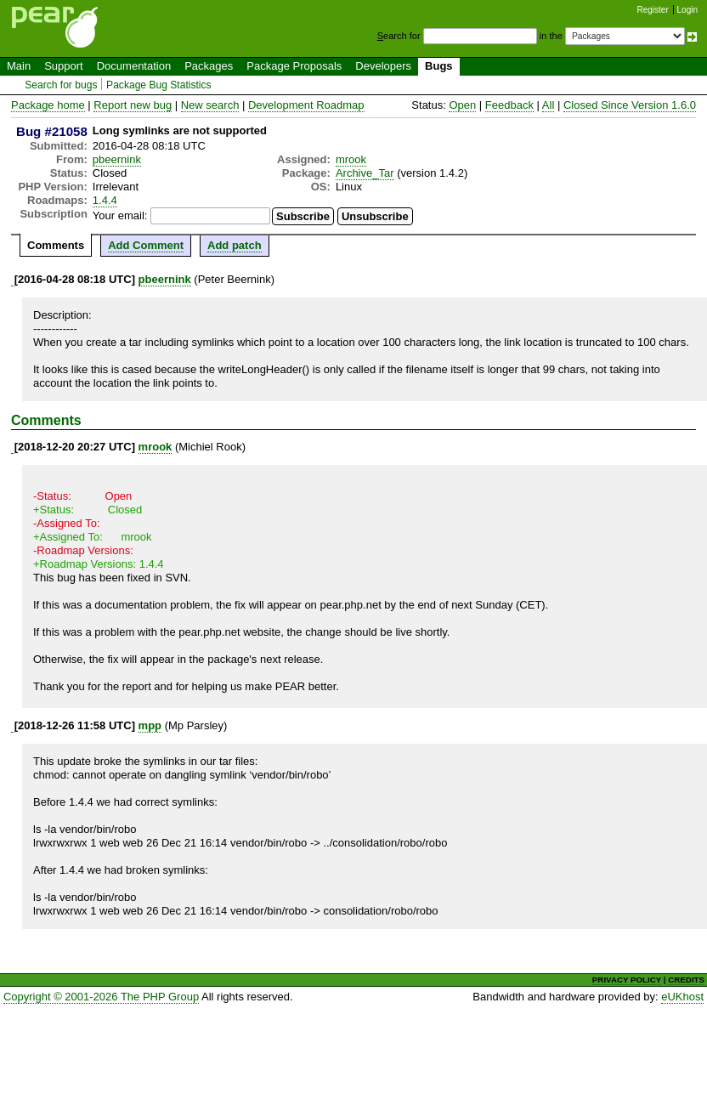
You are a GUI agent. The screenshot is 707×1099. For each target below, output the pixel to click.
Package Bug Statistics (159, 85)
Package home (48, 105)
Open (462, 105)
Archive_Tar (365, 173)
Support (63, 65)
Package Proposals (294, 65)
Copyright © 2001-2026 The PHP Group (101, 996)
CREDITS (686, 979)
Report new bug (132, 105)
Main (19, 65)
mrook (351, 159)
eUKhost (682, 996)
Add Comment (146, 245)
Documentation (134, 65)
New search (210, 105)
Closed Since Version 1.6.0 (629, 105)
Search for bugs (61, 85)
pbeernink (117, 159)
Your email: (120, 215)
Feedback (509, 105)
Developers (383, 65)
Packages (208, 65)
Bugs (439, 65)
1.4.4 (105, 200)
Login (687, 9)
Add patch (234, 245)
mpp (150, 725)
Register (653, 9)
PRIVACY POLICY (626, 979)
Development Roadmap (306, 105)
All (548, 105)
